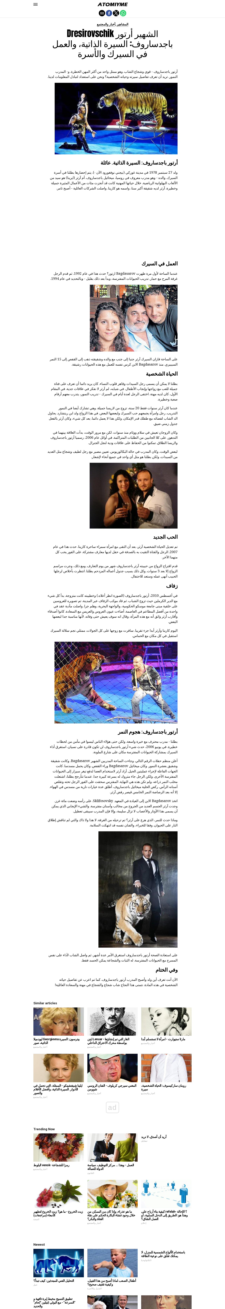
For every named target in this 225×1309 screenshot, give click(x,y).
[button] (35, 4)
